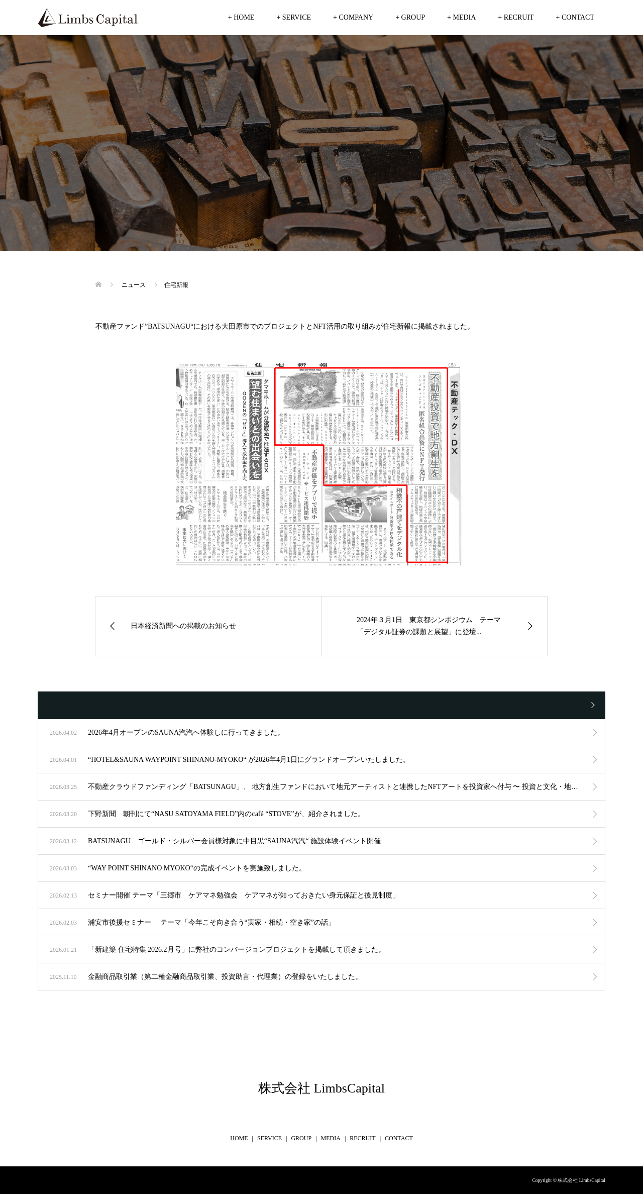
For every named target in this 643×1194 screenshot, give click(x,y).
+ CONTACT (575, 17)
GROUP (301, 1138)
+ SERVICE (293, 17)
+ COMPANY (353, 17)
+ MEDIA (461, 17)
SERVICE (269, 1138)
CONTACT (399, 1138)
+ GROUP (410, 17)
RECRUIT (362, 1138)
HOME (239, 1138)
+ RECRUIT (515, 17)
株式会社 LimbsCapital (321, 1088)
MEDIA (331, 1138)
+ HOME (241, 17)
